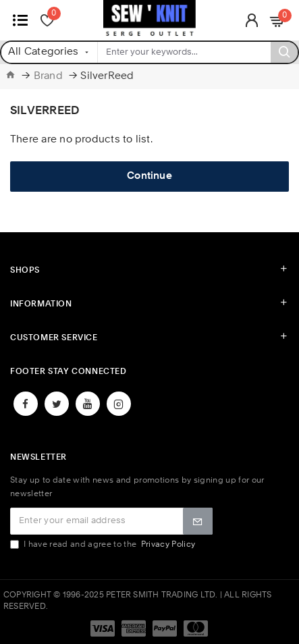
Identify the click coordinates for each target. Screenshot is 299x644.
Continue (149, 176)
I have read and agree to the (103, 544)
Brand (48, 77)
